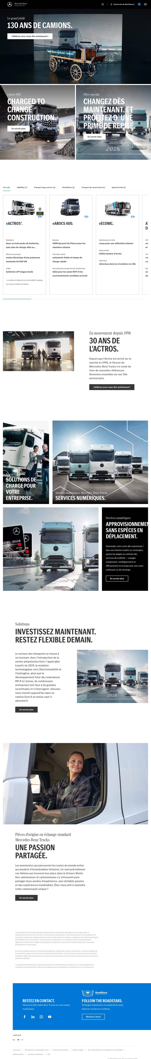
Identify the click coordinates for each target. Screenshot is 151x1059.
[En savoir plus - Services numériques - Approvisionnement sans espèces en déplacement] (125, 549)
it (22, 1040)
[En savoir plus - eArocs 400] (37, 122)
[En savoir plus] (50, 549)
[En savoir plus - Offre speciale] (113, 122)
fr (18, 1040)
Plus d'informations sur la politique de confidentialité (105, 1050)
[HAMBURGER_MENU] (145, 4)
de (14, 1040)
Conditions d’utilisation (35, 1054)
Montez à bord (93, 1016)
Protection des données (60, 1050)
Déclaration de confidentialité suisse (37, 1050)
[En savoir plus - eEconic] (117, 244)
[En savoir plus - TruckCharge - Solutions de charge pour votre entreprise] (26, 462)
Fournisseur (17, 1050)
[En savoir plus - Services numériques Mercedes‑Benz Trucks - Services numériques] (100, 462)
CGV (48, 1054)
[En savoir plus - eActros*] (24, 244)
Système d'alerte (18, 1054)
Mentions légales (78, 1050)
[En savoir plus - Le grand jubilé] (75, 51)
